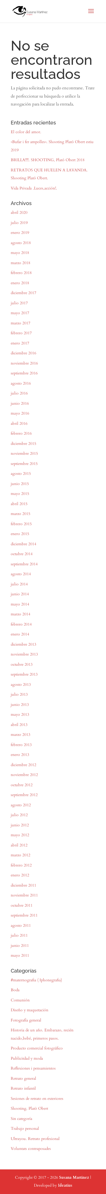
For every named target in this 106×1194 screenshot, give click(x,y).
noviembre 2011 (24, 895)
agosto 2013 (21, 684)
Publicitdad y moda (27, 1058)
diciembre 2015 (23, 443)
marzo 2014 (20, 614)
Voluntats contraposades (31, 1148)
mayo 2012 (20, 835)
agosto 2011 (21, 925)
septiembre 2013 (24, 674)
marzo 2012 (20, 855)
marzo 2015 (20, 513)
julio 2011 (19, 935)
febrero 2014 (21, 624)
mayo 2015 (20, 493)
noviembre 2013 (24, 654)
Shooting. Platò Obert (29, 1108)
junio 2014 (20, 594)
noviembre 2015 (24, 453)
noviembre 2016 (24, 363)
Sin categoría (21, 1118)
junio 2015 (20, 483)
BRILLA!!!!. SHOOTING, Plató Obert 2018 (48, 160)
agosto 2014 (21, 574)
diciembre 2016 (23, 353)
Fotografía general (26, 1020)
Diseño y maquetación (29, 1010)
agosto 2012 (21, 805)
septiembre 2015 (24, 463)
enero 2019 (20, 232)
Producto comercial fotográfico (37, 1048)
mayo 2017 (20, 313)
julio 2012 (19, 815)
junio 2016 (20, 403)
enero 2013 (20, 754)
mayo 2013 (20, 714)
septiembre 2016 (24, 373)
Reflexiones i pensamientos (33, 1068)
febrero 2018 (21, 272)
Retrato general (23, 1078)
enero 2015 (20, 533)
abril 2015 (19, 504)
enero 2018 (20, 283)
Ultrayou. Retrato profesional (35, 1138)
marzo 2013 (20, 734)
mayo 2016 (20, 413)
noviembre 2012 (24, 774)
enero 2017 (20, 343)
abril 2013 (19, 724)
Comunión (20, 1000)
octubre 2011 (22, 905)
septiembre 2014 (24, 564)
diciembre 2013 (23, 644)
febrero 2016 (21, 433)
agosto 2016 (21, 383)
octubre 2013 (22, 664)
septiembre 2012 (24, 795)
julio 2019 (19, 222)
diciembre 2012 (23, 765)
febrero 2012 (21, 865)
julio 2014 (19, 584)
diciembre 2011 (23, 885)
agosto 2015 (21, 473)
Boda (15, 990)
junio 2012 (20, 825)
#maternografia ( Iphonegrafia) (36, 980)
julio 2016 (19, 393)
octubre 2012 (22, 785)
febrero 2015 (21, 524)
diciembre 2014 (23, 544)
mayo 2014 (20, 604)
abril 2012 (19, 845)
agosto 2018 (21, 242)
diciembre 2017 (23, 293)
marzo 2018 (20, 263)
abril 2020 (19, 212)
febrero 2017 (21, 333)
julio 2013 (19, 694)
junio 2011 (20, 945)
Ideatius (65, 1185)
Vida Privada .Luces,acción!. (34, 188)
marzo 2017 (20, 323)
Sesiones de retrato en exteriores (37, 1098)
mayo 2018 (20, 252)
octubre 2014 (22, 554)
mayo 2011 (20, 955)
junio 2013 (20, 704)
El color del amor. (26, 132)
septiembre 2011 (24, 915)
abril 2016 (19, 423)
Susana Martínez (74, 1177)
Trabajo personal (25, 1128)
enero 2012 (20, 875)
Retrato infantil (23, 1088)
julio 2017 (19, 303)
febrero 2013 (21, 744)
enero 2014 (20, 634)
